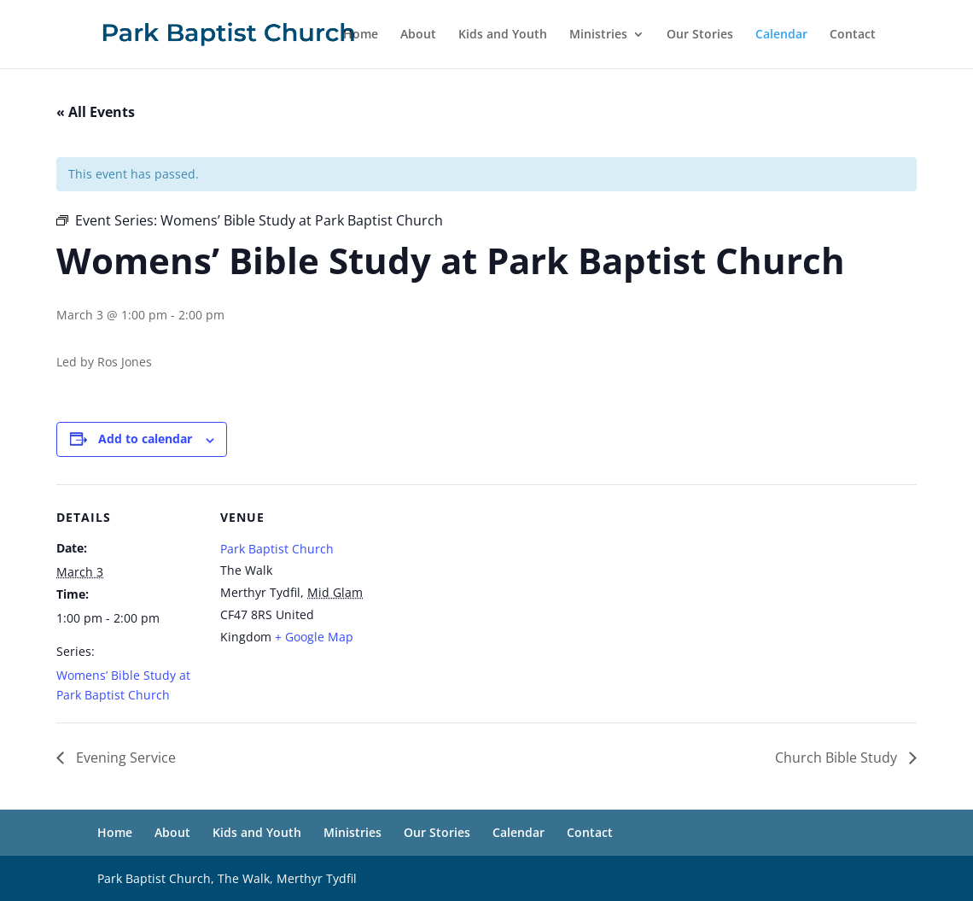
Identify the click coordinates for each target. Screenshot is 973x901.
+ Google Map (314, 637)
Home (360, 35)
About (418, 35)
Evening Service (124, 757)
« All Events (95, 111)
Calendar (781, 35)
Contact (853, 35)
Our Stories (700, 35)
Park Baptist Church (277, 549)
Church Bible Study (837, 757)
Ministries (598, 35)
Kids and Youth (502, 35)
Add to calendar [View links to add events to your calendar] (145, 438)
